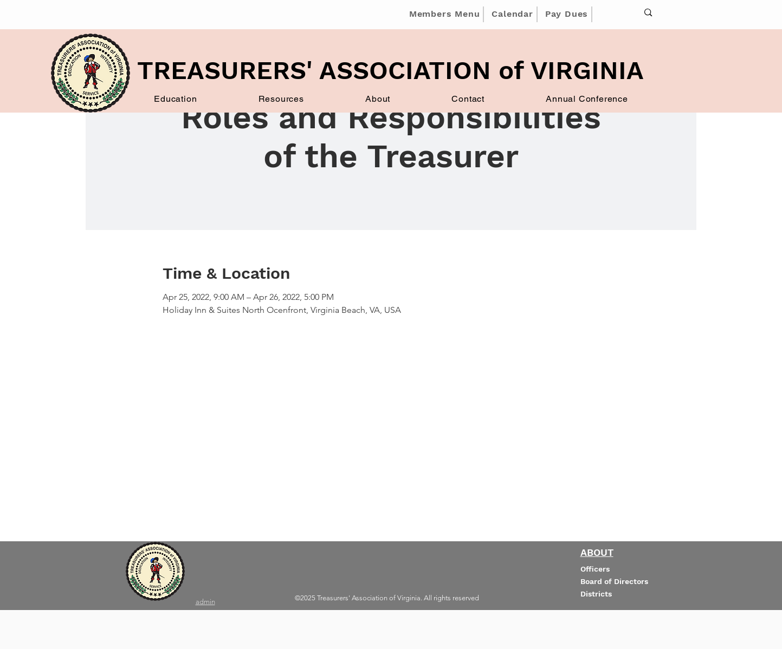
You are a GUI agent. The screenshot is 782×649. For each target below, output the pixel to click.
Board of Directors (614, 581)
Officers (595, 569)
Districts (596, 593)
